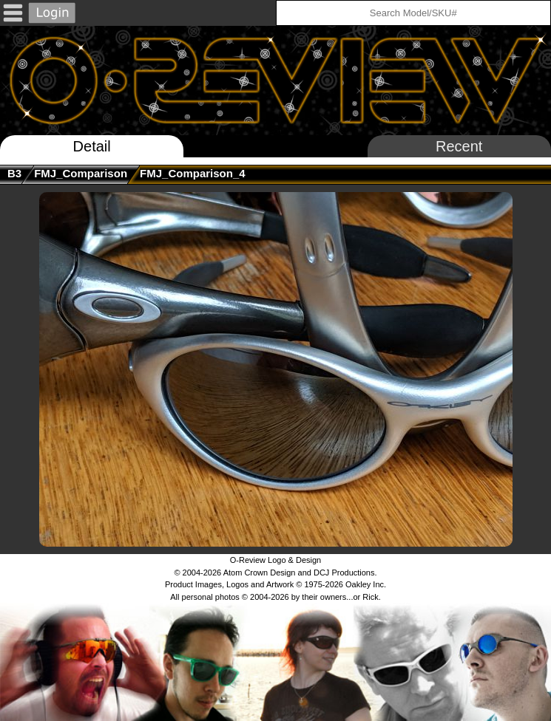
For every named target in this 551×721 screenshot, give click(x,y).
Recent (459, 146)
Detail (92, 146)
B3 (14, 173)
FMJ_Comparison (80, 173)
